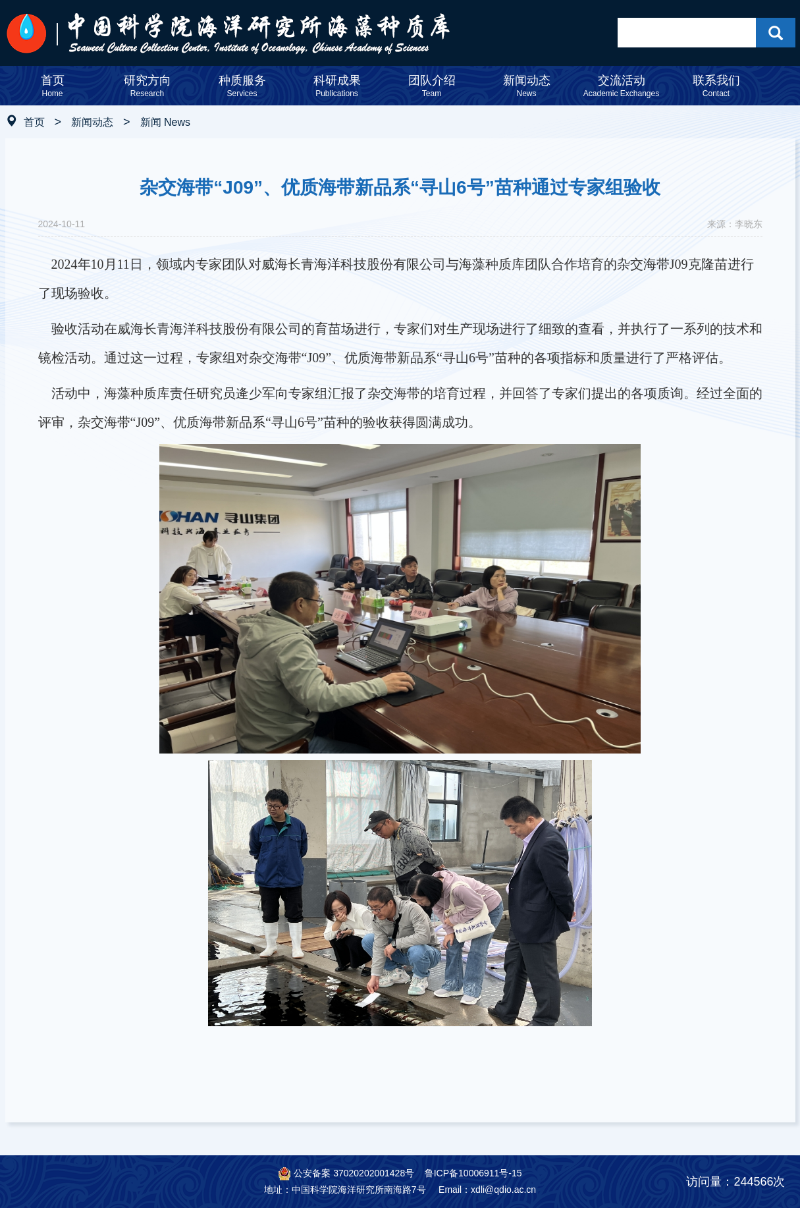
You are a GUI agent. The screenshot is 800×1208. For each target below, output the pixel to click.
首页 (34, 122)
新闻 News (165, 122)
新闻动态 (92, 122)
